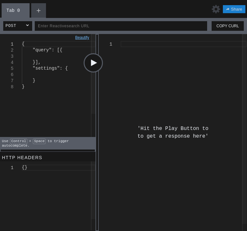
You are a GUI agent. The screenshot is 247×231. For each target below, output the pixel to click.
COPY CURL (227, 26)
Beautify (82, 37)
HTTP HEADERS (22, 157)
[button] (17, 26)
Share (234, 9)
